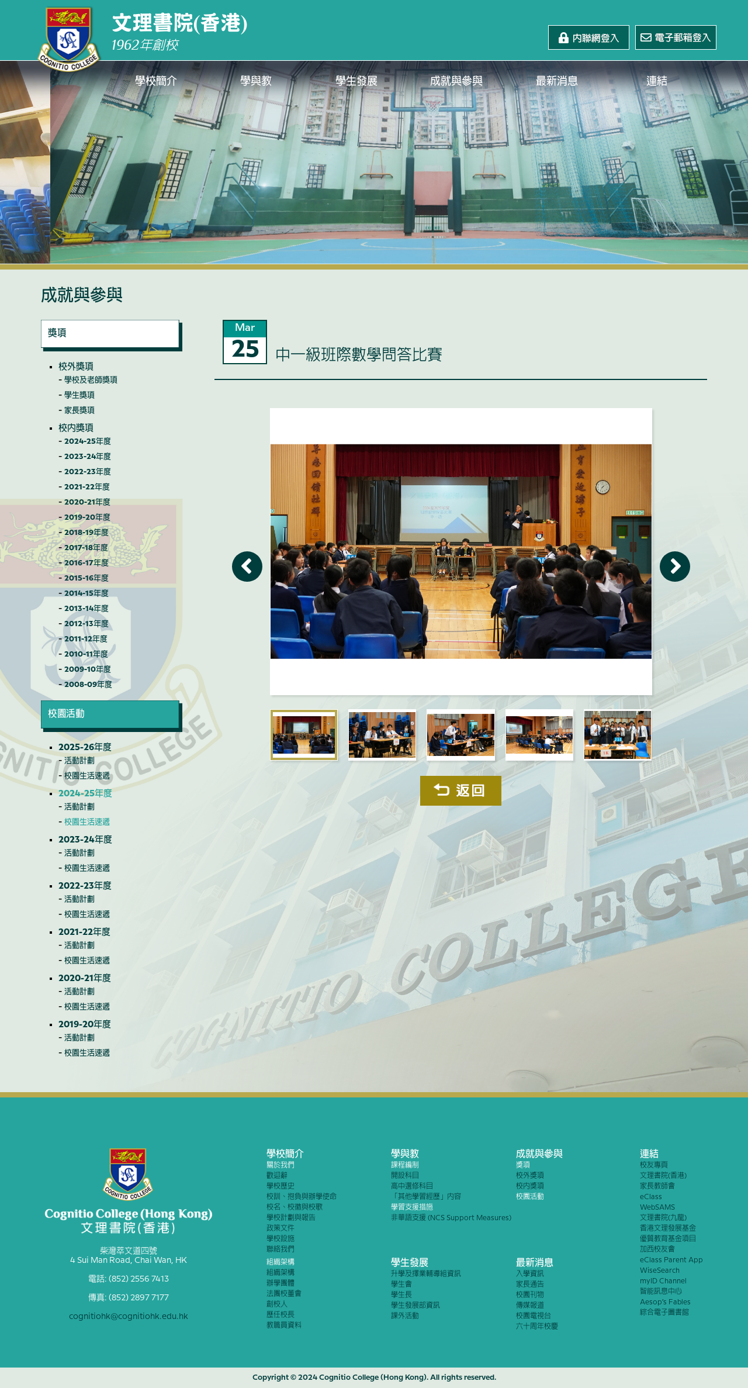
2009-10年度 (87, 669)
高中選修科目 (412, 1186)
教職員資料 (284, 1326)
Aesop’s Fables (665, 1302)
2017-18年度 (86, 547)
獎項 (523, 1165)
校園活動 (530, 1197)
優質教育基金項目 (668, 1239)
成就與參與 (457, 81)
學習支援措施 (412, 1207)
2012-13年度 (86, 623)
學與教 (256, 81)
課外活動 (405, 1316)
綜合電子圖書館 (664, 1313)
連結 (657, 81)
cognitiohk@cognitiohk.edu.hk (128, 1317)
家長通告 (530, 1285)
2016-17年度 (86, 563)
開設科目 (405, 1176)
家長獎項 (79, 410)
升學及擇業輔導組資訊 (426, 1274)
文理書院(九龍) (663, 1218)
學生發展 (356, 81)
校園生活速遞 (87, 775)
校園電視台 (533, 1316)
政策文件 (280, 1228)
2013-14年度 (86, 608)
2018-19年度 (86, 532)
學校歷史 (280, 1186)
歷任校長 (280, 1315)
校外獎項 (76, 367)
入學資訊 (530, 1274)
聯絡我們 (280, 1250)
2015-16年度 (86, 578)
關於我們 (280, 1165)
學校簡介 (156, 81)
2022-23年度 (87, 471)
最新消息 (557, 81)
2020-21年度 (87, 502)
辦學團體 (280, 1283)
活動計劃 (79, 760)
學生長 (401, 1295)
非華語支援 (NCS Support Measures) (451, 1218)
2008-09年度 (88, 684)
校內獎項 (76, 428)
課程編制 (405, 1165)
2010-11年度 (86, 654)
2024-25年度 (87, 441)
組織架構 (280, 1262)
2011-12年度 (86, 639)
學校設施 (280, 1239)
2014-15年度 (86, 593)
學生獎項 (79, 395)
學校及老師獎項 (90, 380)
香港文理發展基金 (668, 1228)
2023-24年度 (87, 456)
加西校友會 (657, 1250)
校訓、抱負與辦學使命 (301, 1197)
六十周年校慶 (537, 1327)
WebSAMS (657, 1207)
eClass (651, 1197)
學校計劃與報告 (291, 1218)
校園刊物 (530, 1295)
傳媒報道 (530, 1306)
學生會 (401, 1285)
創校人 (277, 1304)
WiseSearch (660, 1271)
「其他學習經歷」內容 (426, 1197)
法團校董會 (284, 1294)
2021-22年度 (87, 487)
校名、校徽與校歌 (294, 1207)
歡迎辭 (277, 1176)
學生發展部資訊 (415, 1306)
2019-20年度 (87, 517)
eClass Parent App (671, 1260)
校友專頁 (654, 1165)
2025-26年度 (85, 748)
